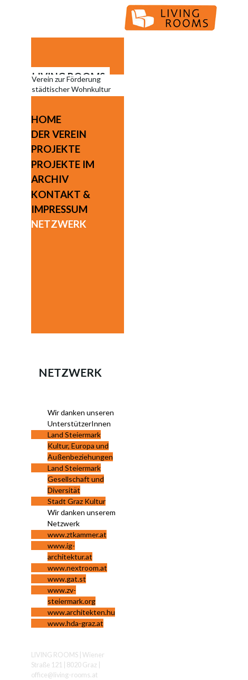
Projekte (55, 149)
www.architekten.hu (81, 612)
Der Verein (59, 134)
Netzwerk (59, 224)
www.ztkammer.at (77, 534)
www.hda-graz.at (75, 623)
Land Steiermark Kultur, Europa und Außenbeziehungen (80, 445)
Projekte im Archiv (62, 171)
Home (46, 119)
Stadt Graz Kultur (76, 501)
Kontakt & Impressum (60, 201)
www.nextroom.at (77, 567)
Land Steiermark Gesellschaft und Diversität (75, 479)
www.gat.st (66, 578)
